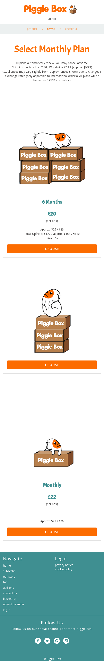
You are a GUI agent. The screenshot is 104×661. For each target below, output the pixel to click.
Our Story (9, 577)
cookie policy (63, 569)
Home (7, 565)
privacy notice (64, 565)
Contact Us (10, 593)
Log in (6, 610)
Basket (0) (9, 599)
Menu (52, 19)
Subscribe (9, 571)
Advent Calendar (13, 604)
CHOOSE (52, 249)
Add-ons (8, 588)
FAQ (5, 582)
